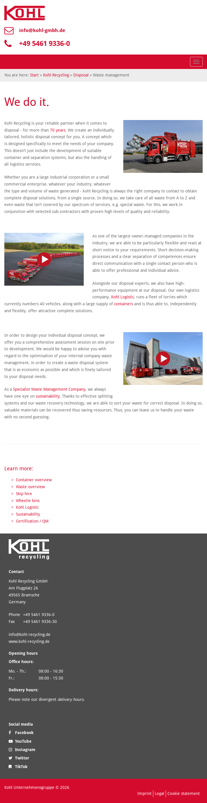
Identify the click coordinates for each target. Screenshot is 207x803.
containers (124, 304)
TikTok (18, 766)
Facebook (21, 732)
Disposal (81, 75)
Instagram (22, 749)
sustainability (48, 396)
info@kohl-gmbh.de (42, 30)
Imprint (144, 793)
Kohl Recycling (56, 75)
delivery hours (70, 699)
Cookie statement (183, 793)
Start (34, 75)
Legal (159, 793)
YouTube (20, 741)
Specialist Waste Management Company (49, 389)
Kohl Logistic (122, 297)
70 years (58, 130)
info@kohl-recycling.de (30, 634)
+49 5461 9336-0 (44, 44)
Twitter (19, 758)
